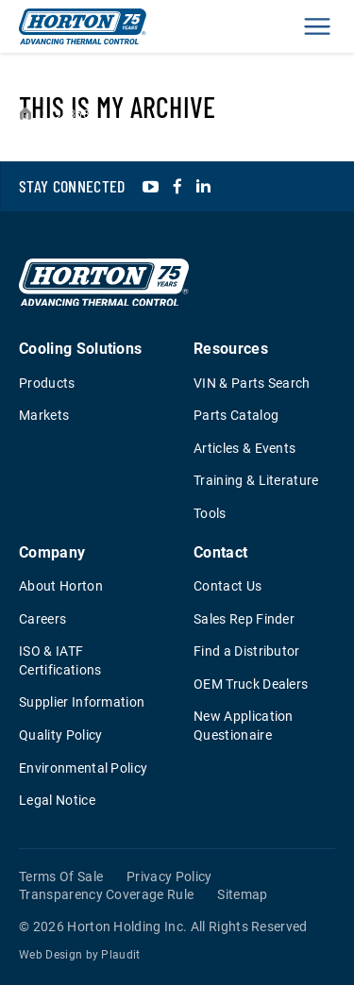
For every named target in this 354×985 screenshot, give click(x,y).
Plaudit (120, 954)
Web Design (50, 954)
